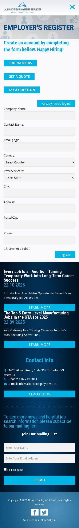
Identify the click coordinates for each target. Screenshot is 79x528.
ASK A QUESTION (22, 90)
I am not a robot (18, 248)
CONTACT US (39, 394)
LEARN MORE (39, 308)
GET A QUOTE (19, 77)
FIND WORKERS (20, 63)
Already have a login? (56, 103)
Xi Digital (51, 520)
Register (65, 254)
